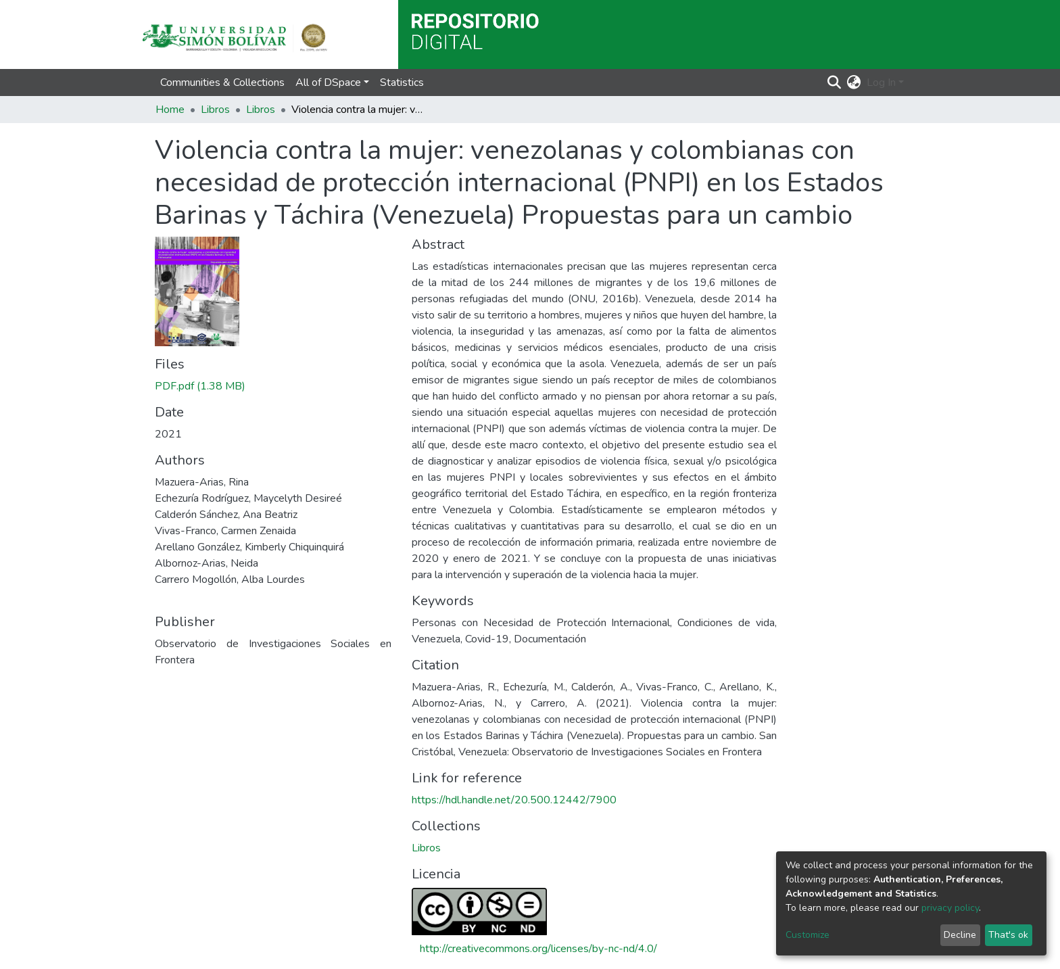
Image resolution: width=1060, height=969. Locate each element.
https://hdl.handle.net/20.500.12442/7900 (514, 800)
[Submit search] (834, 82)
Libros (215, 109)
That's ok (1008, 934)
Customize (807, 934)
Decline (960, 934)
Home (170, 109)
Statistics (402, 82)
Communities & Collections (222, 82)
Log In (881, 82)
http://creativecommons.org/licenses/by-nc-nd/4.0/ (538, 948)
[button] (854, 82)
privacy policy (950, 907)
